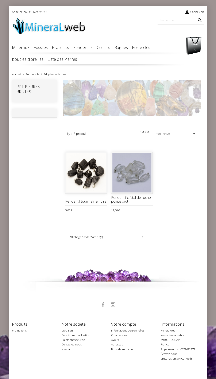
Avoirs (115, 340)
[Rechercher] (181, 20)
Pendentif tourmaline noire (86, 201)
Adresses (117, 344)
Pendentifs (83, 47)
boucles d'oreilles (27, 59)
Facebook (103, 304)
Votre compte (123, 324)
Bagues (121, 47)
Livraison (67, 330)
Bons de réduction (123, 349)
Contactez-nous (72, 344)
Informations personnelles (127, 330)
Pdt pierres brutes (28, 89)
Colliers (103, 47)
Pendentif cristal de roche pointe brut (131, 199)
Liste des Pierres (62, 59)
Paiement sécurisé (73, 340)
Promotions (19, 330)
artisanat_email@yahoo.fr (176, 358)
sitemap (67, 349)
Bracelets (60, 47)
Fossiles (41, 47)
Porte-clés (141, 47)
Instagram (113, 304)
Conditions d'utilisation (76, 335)
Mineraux (21, 47)
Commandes (119, 335)
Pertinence (176, 133)
